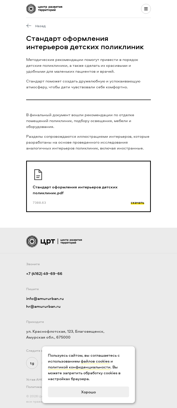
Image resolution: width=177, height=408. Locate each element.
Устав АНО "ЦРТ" (40, 379)
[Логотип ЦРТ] (44, 9)
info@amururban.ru (45, 298)
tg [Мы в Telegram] (32, 363)
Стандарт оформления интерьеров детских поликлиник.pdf (75, 189)
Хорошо (88, 392)
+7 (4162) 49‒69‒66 (44, 273)
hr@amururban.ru (43, 306)
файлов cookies (95, 361)
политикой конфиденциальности (79, 367)
